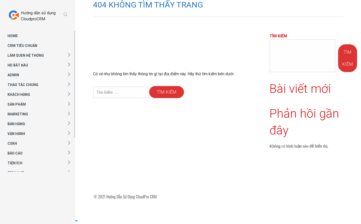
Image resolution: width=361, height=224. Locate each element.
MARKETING (18, 114)
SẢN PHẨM (17, 104)
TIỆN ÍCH (15, 163)
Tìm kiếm (278, 36)
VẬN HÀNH (16, 134)
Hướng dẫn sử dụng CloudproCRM (38, 16)
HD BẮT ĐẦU (18, 65)
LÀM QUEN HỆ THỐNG (26, 55)
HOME (13, 36)
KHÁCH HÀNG (19, 95)
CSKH (12, 143)
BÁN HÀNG (16, 124)
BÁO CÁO (15, 153)
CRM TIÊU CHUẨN (22, 46)
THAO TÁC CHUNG (23, 85)
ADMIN (13, 75)
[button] (68, 55)
